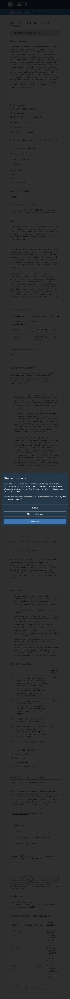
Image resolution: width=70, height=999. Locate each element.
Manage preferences (35, 514)
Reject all (35, 508)
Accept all (35, 521)
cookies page (15, 499)
